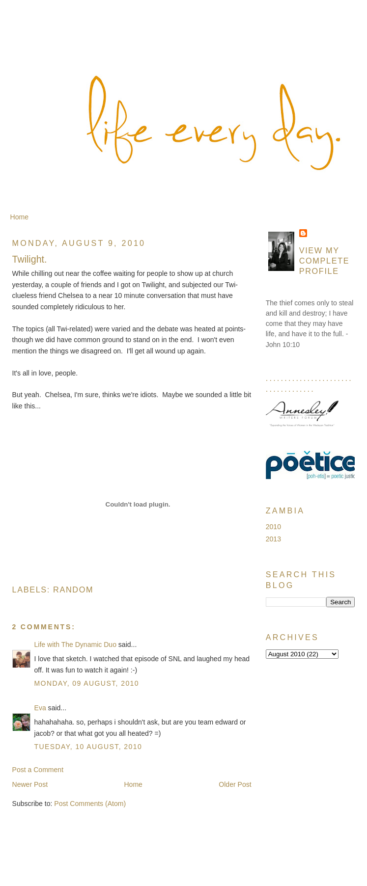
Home (19, 217)
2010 (273, 527)
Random (73, 589)
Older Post (235, 784)
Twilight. (29, 259)
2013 (273, 539)
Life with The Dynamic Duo (75, 644)
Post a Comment (38, 770)
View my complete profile (324, 260)
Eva (40, 708)
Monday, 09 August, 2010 (86, 683)
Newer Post (30, 784)
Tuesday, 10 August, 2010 (88, 747)
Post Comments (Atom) (90, 803)
